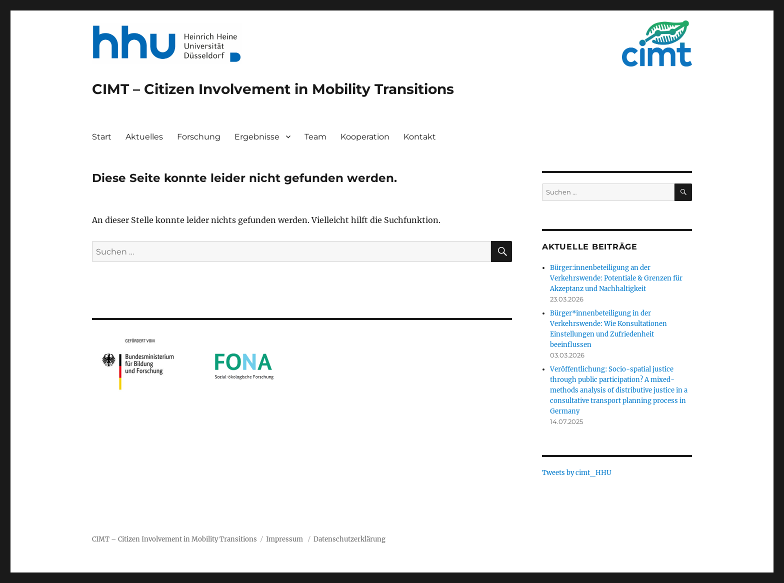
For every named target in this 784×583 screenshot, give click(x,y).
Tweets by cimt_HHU (577, 472)
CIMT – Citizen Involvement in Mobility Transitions (273, 89)
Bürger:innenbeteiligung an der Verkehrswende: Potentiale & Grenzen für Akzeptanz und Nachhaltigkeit (616, 278)
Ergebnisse (257, 137)
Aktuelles (144, 137)
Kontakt (420, 137)
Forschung (198, 137)
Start (102, 137)
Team (315, 137)
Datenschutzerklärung (350, 539)
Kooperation (365, 137)
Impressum (284, 539)
